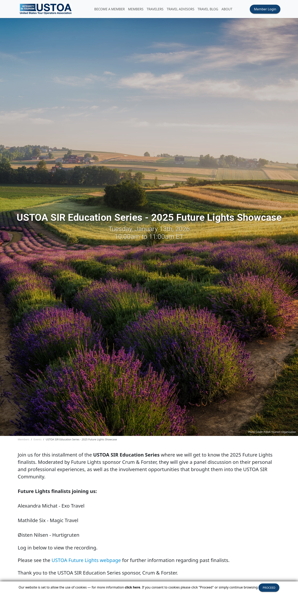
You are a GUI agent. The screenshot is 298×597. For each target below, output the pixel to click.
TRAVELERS (158, 9)
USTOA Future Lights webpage (86, 561)
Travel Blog (211, 9)
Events (38, 441)
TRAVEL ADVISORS (184, 9)
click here (132, 587)
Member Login (265, 9)
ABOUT (230, 9)
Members (23, 441)
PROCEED (269, 588)
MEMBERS (139, 9)
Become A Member (113, 9)
